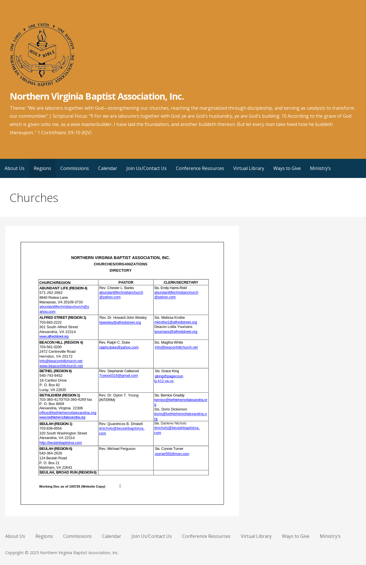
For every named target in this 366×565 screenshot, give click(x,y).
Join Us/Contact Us (146, 168)
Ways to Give (287, 168)
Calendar (107, 168)
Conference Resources (200, 168)
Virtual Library (248, 168)
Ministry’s (320, 168)
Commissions (74, 168)
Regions (42, 168)
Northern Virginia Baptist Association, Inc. (97, 96)
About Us (15, 168)
